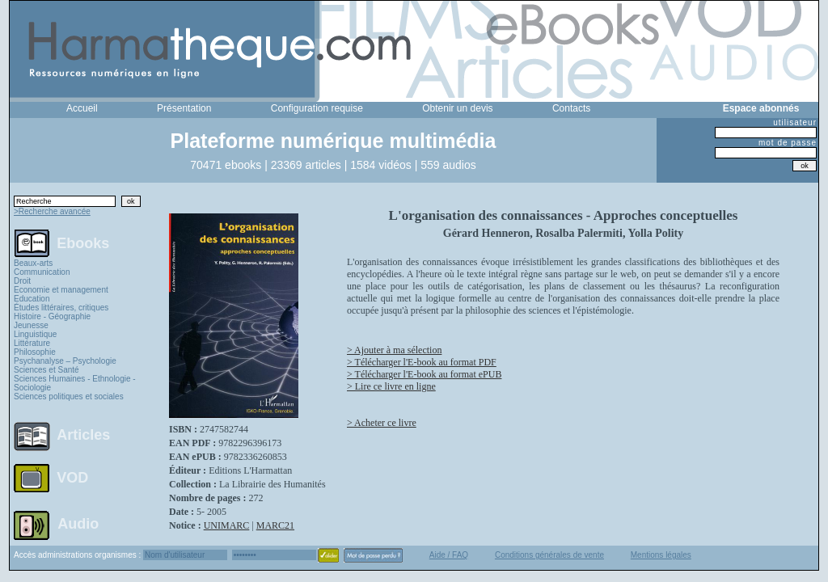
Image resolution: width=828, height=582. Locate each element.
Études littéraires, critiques (61, 307)
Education (31, 298)
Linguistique (35, 334)
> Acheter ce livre (381, 422)
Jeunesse (31, 325)
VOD (72, 478)
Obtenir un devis (457, 108)
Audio (78, 523)
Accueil (82, 108)
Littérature (32, 343)
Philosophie (35, 352)
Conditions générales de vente (549, 554)
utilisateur (795, 122)
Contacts (571, 108)
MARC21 (275, 525)
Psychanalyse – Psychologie (65, 360)
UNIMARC (227, 525)
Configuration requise (317, 108)
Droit (22, 280)
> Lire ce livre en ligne (391, 386)
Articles (83, 435)
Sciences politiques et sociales (69, 396)
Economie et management (61, 289)
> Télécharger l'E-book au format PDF (421, 362)
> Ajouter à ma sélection (394, 350)
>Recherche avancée (52, 211)
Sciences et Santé (46, 369)
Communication (42, 272)
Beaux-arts (33, 263)
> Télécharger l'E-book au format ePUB (424, 374)
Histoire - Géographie (52, 316)
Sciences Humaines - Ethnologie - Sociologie (75, 383)
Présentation (184, 108)
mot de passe (787, 142)
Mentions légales (661, 554)
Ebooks (83, 242)
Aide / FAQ (448, 554)
